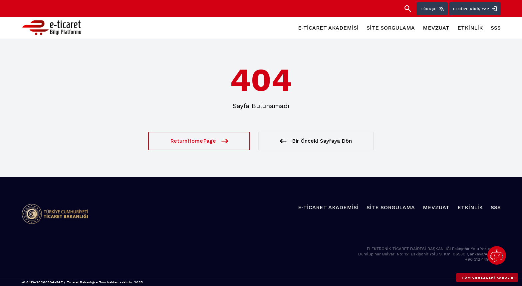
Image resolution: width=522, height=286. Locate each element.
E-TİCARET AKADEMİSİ (328, 28)
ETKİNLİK (470, 28)
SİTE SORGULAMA (391, 28)
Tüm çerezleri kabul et (489, 277)
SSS (496, 28)
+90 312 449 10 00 (483, 259)
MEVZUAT (436, 28)
